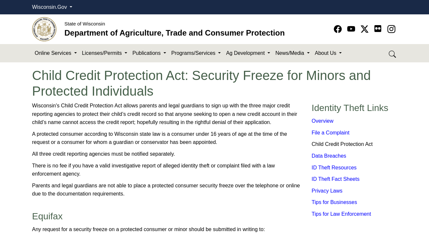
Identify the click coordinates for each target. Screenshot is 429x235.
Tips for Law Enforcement (341, 214)
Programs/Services (194, 53)
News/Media (290, 53)
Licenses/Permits (102, 53)
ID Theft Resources (334, 167)
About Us (326, 53)
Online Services (54, 53)
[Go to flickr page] (378, 28)
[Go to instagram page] (391, 29)
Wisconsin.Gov (50, 7)
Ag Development (246, 53)
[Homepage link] (44, 29)
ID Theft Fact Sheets (335, 179)
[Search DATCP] (393, 53)
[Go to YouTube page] (352, 29)
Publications (147, 53)
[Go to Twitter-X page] (366, 29)
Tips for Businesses (334, 202)
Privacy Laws (327, 191)
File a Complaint (331, 132)
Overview (323, 121)
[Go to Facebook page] (339, 29)
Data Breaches (329, 156)
